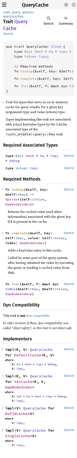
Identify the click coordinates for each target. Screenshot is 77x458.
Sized (56, 46)
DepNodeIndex (17, 204)
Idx (19, 396)
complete (28, 79)
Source (8, 34)
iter (24, 86)
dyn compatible (38, 315)
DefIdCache (16, 413)
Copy (63, 51)
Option (11, 199)
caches (18, 16)
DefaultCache (27, 355)
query (7, 16)
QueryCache (35, 5)
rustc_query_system (17, 12)
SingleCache (17, 436)
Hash (39, 51)
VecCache (23, 381)
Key (27, 51)
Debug (14, 161)
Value (29, 56)
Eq (51, 51)
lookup (26, 71)
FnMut (10, 289)
